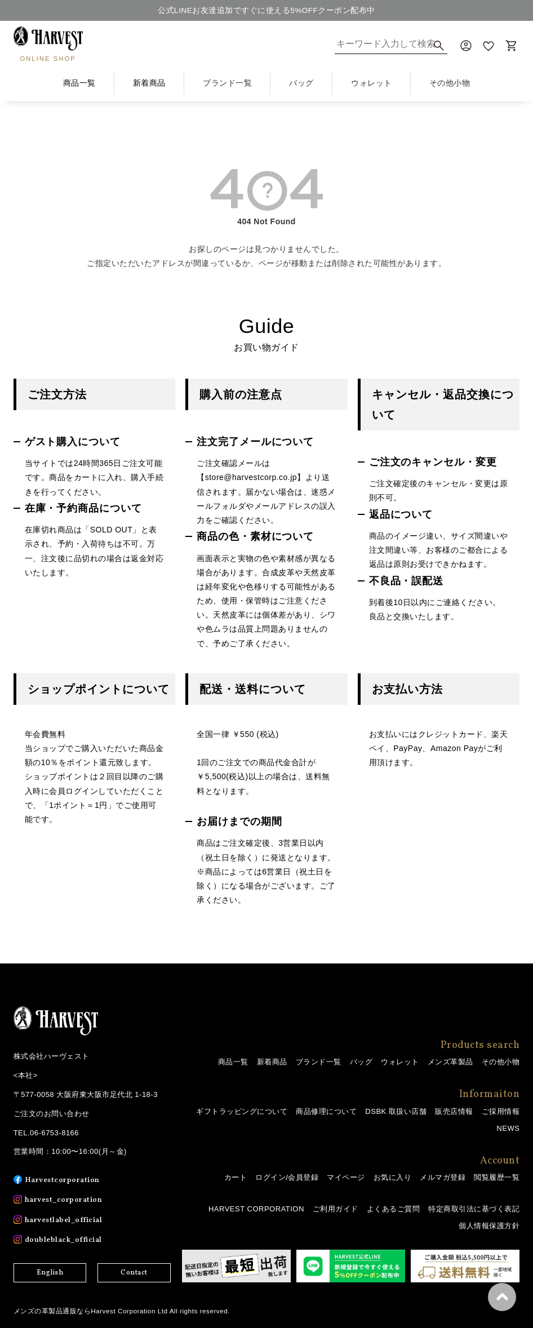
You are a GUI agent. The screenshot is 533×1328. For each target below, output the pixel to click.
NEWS (507, 1128)
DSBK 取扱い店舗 (396, 1111)
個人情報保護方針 (489, 1226)
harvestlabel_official (66, 1219)
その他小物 (501, 1062)
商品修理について (326, 1111)
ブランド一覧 (318, 1062)
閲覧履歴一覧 (496, 1177)
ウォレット (400, 1062)
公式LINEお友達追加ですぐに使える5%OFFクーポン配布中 (266, 10)
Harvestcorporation (64, 1180)
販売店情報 (454, 1111)
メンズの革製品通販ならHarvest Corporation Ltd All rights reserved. (123, 1310)
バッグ (361, 1062)
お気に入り (393, 1177)
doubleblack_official (65, 1239)
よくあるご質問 (393, 1208)
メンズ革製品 (450, 1062)
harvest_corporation (66, 1199)
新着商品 (149, 82)
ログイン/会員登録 (286, 1177)
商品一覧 (79, 82)
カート (235, 1177)
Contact (134, 1272)
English (50, 1272)
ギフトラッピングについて (241, 1111)
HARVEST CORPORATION (256, 1208)
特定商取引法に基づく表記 (473, 1208)
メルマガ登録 (442, 1177)
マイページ (346, 1177)
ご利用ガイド (335, 1208)
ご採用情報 (501, 1111)
